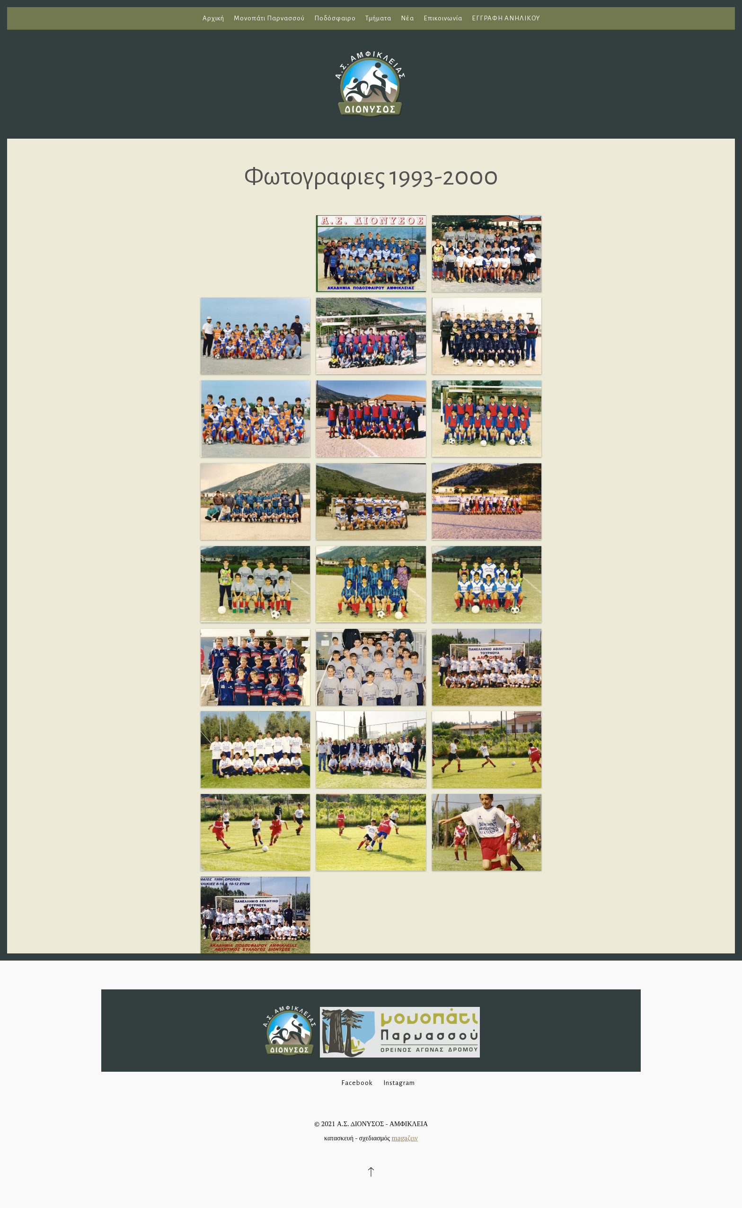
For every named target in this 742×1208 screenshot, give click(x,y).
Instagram (399, 1082)
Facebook (356, 1082)
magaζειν (405, 1137)
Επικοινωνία (443, 18)
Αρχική (213, 18)
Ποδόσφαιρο (335, 18)
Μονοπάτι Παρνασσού (269, 18)
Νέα (407, 18)
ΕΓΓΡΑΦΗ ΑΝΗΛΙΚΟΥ (506, 18)
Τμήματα (378, 18)
